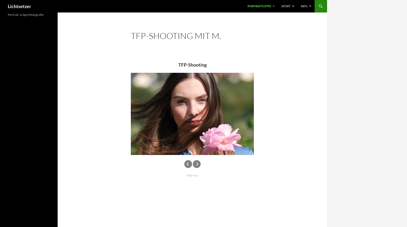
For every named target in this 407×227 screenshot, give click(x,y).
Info (304, 6)
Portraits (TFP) (259, 6)
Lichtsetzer (19, 6)
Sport (285, 6)
